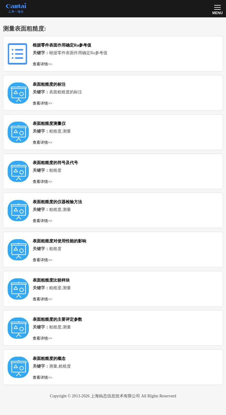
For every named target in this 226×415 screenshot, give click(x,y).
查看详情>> (42, 64)
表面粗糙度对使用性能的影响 (59, 241)
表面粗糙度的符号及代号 (55, 163)
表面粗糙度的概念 (49, 358)
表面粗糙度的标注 (49, 84)
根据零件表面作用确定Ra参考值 (62, 45)
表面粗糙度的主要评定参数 (57, 319)
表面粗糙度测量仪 (49, 123)
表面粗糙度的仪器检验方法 (57, 202)
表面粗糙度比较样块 (51, 280)
